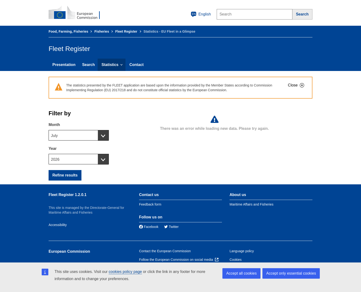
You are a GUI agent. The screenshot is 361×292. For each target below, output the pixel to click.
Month (54, 125)
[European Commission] (77, 13)
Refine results (65, 175)
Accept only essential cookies (291, 273)
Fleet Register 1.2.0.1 (67, 195)
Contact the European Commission (165, 251)
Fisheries (101, 31)
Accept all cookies (241, 273)
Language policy (242, 251)
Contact (136, 65)
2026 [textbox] (55, 159)
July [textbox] (54, 136)
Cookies (236, 260)
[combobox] (79, 135)
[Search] (302, 14)
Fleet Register (126, 31)
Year (53, 148)
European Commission (69, 251)
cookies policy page (125, 272)
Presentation (63, 65)
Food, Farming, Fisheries (68, 31)
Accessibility (58, 225)
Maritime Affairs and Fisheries (251, 204)
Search (88, 65)
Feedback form (150, 204)
